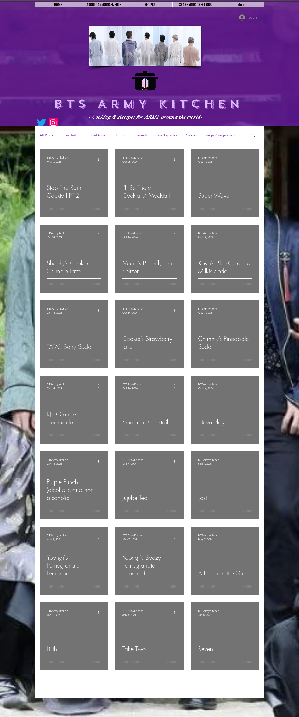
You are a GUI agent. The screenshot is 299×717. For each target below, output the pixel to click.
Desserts (141, 135)
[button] (253, 135)
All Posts (46, 135)
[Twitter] (41, 122)
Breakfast (69, 135)
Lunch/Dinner (96, 135)
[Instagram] (53, 122)
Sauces (191, 135)
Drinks (120, 135)
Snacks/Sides (167, 135)
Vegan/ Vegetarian (220, 135)
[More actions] (100, 159)
